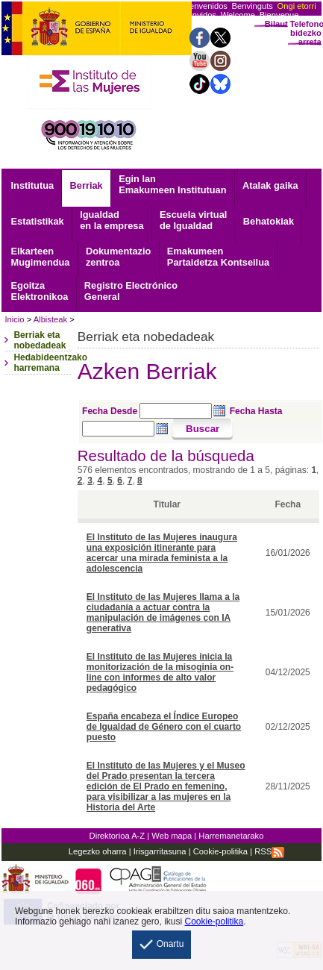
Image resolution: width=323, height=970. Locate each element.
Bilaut (276, 23)
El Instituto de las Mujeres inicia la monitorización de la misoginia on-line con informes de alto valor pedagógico (160, 672)
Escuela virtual (193, 220)
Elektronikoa (40, 291)
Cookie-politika (219, 851)
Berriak (86, 185)
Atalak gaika (270, 185)
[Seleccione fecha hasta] (118, 428)
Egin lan (172, 184)
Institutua (32, 185)
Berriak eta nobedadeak (39, 340)
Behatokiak (268, 221)
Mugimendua (40, 256)
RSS (269, 851)
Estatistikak (37, 221)
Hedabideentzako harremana (50, 362)
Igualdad (111, 220)
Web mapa (171, 835)
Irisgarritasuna (160, 851)
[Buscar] (202, 430)
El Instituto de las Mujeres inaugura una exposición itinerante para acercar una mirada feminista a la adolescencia (162, 553)
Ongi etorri (296, 5)
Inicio (14, 319)
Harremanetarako (230, 835)
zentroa (118, 256)
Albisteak (50, 319)
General (131, 291)
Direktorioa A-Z (117, 835)
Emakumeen (218, 256)
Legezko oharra (98, 851)
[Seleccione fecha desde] (175, 411)
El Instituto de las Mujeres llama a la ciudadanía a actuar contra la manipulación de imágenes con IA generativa (163, 612)
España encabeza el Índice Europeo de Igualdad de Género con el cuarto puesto (164, 726)
